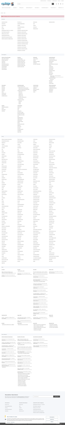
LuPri (18, 207)
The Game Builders (36, 251)
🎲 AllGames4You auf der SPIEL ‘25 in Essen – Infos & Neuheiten (56, 272)
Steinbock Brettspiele (36, 244)
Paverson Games (51, 219)
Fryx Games (51, 174)
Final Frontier (35, 172)
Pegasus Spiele (35, 221)
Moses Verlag (35, 212)
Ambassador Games (52, 139)
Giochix (50, 184)
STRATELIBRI (3, 246)
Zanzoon (19, 261)
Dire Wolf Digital (4, 167)
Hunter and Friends (20, 194)
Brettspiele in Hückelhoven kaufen (23, 43)
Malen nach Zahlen (36, 89)
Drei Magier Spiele (36, 169)
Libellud (3, 204)
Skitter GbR (19, 237)
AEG (2, 149)
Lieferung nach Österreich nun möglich (8, 324)
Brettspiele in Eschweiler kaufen (22, 40)
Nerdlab (3, 214)
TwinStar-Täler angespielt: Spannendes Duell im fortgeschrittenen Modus (40, 284)
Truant (3, 254)
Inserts (3, 108)
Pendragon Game (51, 221)
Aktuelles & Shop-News (21, 336)
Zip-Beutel (3, 110)
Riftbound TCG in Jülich (5, 33)
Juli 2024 (3, 323)
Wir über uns (7, 404)
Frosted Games (35, 174)
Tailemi (19, 249)
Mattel (3, 209)
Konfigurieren (52, 419)
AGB (34, 23)
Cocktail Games (4, 162)
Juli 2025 (34, 315)
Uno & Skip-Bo (4, 94)
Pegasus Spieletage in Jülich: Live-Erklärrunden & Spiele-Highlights (40, 307)
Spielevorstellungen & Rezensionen (7, 336)
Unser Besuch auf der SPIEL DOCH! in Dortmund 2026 (39, 276)
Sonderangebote (4, 66)
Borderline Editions (52, 179)
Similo (3, 91)
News (59, 0)
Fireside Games (51, 172)
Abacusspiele (20, 177)
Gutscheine (3, 61)
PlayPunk (50, 224)
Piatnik (34, 222)
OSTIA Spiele (51, 217)
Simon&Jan (50, 236)
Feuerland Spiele (20, 172)
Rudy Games (4, 234)
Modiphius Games (4, 212)
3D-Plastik (3, 147)
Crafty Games (35, 139)
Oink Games (19, 217)
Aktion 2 (50, 144)
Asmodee (3, 154)
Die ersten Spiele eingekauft (53, 327)
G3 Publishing (4, 184)
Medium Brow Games (52, 209)
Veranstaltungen (4, 69)
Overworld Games (20, 219)
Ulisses (3, 256)
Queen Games (4, 229)
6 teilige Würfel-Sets (52, 86)
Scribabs (3, 144)
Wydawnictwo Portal (36, 259)
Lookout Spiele (51, 204)
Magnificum (3, 142)
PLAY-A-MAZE (20, 142)
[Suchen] (34, 4)
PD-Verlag (3, 221)
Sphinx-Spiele (51, 239)
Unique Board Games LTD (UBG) (54, 256)
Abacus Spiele (35, 147)
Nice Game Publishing (36, 214)
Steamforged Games (21, 244)
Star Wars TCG (4, 93)
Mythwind (19, 125)
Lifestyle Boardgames (21, 204)
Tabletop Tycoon (4, 249)
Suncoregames (20, 247)
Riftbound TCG (21, 95)
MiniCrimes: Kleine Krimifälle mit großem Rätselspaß (39, 290)
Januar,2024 (35, 323)
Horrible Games (51, 192)
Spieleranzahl (55, 0)
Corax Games (19, 162)
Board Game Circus (5, 159)
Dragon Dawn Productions (53, 167)
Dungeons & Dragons (36, 61)
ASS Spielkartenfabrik (21, 154)
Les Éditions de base (52, 202)
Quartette (3, 90)
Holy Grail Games (35, 192)
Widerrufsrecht (35, 28)
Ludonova (3, 207)
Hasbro (50, 189)
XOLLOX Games (4, 261)
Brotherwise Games (52, 159)
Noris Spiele (35, 216)
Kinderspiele (51, 66)
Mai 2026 (19, 269)
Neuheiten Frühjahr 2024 (21, 65)
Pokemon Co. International (6, 226)
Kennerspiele (51, 69)
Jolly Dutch (19, 197)
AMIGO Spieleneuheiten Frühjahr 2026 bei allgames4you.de (39, 303)
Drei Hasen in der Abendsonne (22, 169)
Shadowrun (35, 62)
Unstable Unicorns (4, 95)
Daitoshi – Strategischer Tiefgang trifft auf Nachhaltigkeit (8, 318)
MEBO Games (35, 209)
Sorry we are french (5, 239)
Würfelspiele (51, 90)
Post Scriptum (51, 226)
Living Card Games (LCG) (21, 86)
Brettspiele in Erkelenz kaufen (22, 38)
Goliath (3, 187)
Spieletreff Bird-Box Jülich (5, 35)
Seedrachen (51, 316)
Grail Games (19, 187)
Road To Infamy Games (36, 232)
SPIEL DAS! (3, 241)
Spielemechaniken (43, 0)
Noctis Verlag (19, 216)
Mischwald (3, 87)
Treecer (19, 252)
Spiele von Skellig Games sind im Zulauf (40, 327)
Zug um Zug (19, 131)
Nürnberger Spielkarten (52, 216)
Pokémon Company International (7, 139)
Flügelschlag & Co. (20, 118)
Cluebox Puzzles (35, 86)
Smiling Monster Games (5, 140)
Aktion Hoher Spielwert (5, 58)
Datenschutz (12, 422)
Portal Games (35, 226)
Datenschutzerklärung (20, 396)
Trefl (34, 252)
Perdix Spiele (4, 222)
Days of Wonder (35, 164)
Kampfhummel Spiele (52, 197)
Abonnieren (56, 396)
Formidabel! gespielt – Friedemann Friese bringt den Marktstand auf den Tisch (39, 294)
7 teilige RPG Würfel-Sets (53, 87)
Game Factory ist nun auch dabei (23, 324)
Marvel (19, 122)
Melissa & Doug (51, 142)
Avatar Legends (35, 58)
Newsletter (19, 28)
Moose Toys (19, 212)
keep (2, 199)
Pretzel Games (4, 227)
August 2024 (51, 315)
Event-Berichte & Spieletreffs (37, 336)
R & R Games (19, 229)
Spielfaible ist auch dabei (37, 328)
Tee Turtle (50, 249)
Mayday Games (20, 209)
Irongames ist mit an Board (53, 325)
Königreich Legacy (20, 121)
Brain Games (35, 159)
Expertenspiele (51, 61)
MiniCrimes (52, 79)
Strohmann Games (20, 246)
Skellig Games (4, 237)
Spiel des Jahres (4, 67)
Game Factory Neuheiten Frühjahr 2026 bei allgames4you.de (39, 300)
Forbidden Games (4, 174)
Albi (18, 149)
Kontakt (62, 0)
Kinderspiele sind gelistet (53, 324)
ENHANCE (3, 182)
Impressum (8, 422)
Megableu (3, 211)
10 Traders (19, 145)
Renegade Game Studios (21, 231)
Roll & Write (51, 80)
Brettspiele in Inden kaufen (22, 45)
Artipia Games (35, 152)
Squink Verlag (51, 242)
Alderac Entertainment (36, 149)
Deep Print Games (52, 164)
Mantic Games (35, 207)
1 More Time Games (5, 145)
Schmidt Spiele (35, 234)
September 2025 (4, 315)
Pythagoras (50, 140)
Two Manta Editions (36, 254)
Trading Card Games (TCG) (22, 90)
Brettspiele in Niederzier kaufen (22, 48)
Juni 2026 (3, 269)
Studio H (3, 247)
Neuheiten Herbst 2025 (21, 61)
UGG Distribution (51, 254)
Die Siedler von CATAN (21, 114)
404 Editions (19, 147)
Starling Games (4, 244)
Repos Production (36, 231)
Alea (49, 149)
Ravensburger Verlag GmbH (37, 229)
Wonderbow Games (20, 259)
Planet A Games (20, 139)
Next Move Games (20, 214)
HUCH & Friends (4, 194)
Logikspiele (35, 87)
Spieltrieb (3, 242)
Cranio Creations (51, 162)
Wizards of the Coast (5, 259)
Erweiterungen (51, 83)
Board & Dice (19, 159)
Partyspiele (50, 74)
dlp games (19, 167)
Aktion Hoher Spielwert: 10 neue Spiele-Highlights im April (39, 313)
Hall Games (19, 189)
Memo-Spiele (51, 73)
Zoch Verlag (51, 261)
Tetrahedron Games (5, 251)
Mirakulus (34, 211)
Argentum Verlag (20, 152)
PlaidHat (3, 224)
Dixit (18, 116)
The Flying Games (20, 251)
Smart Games (35, 237)
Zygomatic (3, 262)
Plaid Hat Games (51, 222)
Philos (18, 222)
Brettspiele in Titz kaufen (21, 50)
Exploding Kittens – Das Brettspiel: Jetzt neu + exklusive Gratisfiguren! (40, 318)
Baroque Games (4, 179)
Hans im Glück (35, 189)
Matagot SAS (51, 207)
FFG (2, 172)
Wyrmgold (50, 259)
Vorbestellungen (20, 58)
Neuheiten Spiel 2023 (21, 66)
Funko (50, 182)
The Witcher (19, 130)
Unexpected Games (36, 256)
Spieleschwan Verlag (52, 241)
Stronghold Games (36, 246)
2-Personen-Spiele (52, 58)
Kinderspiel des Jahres (5, 65)
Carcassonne (19, 110)
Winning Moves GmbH (52, 257)
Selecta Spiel (19, 236)
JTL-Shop (60, 423)
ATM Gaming (35, 154)
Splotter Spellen (35, 242)
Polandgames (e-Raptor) (21, 226)
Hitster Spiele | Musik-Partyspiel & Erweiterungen (55, 76)
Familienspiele (51, 67)
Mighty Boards (20, 211)
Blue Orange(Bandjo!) (21, 179)
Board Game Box (35, 157)
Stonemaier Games (52, 244)
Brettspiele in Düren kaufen (22, 35)
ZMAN (34, 261)
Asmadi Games (51, 152)
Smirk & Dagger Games (52, 237)
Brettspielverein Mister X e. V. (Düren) (7, 30)
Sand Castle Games (20, 234)
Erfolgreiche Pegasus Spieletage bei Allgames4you (38, 287)
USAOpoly (19, 257)
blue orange (19, 157)
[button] (56, 3)
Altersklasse (49, 0)
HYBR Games (35, 194)
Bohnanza (3, 86)
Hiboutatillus (4, 192)
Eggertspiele (51, 169)
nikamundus (51, 214)
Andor (18, 108)
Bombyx (34, 179)
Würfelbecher (51, 89)
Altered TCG (20, 91)
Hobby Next (3, 62)
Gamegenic (3, 177)
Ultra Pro (19, 256)
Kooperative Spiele (52, 70)
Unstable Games (4, 257)
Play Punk (34, 224)
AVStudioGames (51, 154)
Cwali (2, 164)
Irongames (3, 197)
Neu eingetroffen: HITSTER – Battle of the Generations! (39, 310)
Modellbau (35, 90)
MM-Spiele (50, 211)
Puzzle (34, 91)
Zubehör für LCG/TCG (21, 99)
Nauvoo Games (51, 212)
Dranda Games (4, 169)
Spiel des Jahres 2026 (21, 270)
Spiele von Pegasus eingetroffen (38, 325)
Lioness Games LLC (36, 204)
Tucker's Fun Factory (21, 254)
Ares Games (3, 152)
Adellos (50, 147)
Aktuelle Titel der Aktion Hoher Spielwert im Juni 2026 (8, 275)
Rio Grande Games (4, 232)
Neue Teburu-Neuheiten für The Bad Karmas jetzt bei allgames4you (40, 280)
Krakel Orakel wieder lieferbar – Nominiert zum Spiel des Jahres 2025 (24, 318)
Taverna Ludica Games (36, 249)
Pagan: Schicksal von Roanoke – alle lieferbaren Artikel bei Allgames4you (7, 272)
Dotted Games (35, 167)
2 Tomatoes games (36, 145)
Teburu (50, 65)
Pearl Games (19, 221)
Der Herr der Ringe (20, 112)
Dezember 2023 (51, 323)
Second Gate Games (5, 236)
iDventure (50, 194)
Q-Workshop (51, 227)
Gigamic (34, 184)
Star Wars (19, 127)
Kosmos (3, 202)
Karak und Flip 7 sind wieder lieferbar (39, 281)
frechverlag (35, 182)
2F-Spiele (50, 145)
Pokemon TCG (21, 94)
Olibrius (34, 217)
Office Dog (3, 217)
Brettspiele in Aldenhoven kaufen (23, 30)
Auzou (34, 140)
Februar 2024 (20, 323)
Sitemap (19, 25)
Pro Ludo (19, 227)
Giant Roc (19, 184)
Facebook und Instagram (37, 329)
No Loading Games (4, 216)
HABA (2, 189)
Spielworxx (19, 242)
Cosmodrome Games (36, 162)
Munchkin (3, 89)
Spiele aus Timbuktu (21, 241)
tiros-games (3, 252)
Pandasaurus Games (36, 219)
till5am (50, 251)
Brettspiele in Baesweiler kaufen (22, 33)
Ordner (20, 102)
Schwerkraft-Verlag (52, 234)
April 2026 (34, 269)
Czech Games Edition (21, 164)
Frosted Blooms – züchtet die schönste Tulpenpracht (39, 297)
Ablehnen (52, 421)
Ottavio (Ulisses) (4, 219)
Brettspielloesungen (21, 140)
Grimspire (50, 187)
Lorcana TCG (20, 93)
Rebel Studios (4, 231)
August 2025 (19, 315)
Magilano (34, 144)
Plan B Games (20, 224)
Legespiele (50, 71)
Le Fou (18, 202)
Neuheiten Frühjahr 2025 (21, 62)
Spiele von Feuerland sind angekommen (40, 324)
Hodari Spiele (20, 192)
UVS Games (35, 142)
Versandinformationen (8, 409)
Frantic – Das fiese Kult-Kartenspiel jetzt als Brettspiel (24, 321)
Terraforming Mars (20, 129)
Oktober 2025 (51, 269)
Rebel (50, 229)
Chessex (19, 144)
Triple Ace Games (51, 252)
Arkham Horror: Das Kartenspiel (23, 87)
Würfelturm (51, 91)
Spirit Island (19, 126)
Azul (18, 109)
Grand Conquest (35, 187)
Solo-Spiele (50, 62)
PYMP (34, 227)
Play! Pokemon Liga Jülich (37, 406)
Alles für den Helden (52, 177)
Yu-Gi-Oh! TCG (21, 98)
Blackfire (3, 157)
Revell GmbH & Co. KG (52, 231)
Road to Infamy (20, 232)
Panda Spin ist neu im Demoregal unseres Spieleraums (24, 273)
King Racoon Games (36, 199)
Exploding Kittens (20, 117)
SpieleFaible (35, 241)
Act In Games (35, 177)
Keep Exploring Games (21, 199)
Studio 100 (50, 246)
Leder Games (35, 202)
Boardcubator (51, 157)
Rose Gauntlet (51, 232)
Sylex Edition (35, 247)
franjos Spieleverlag (21, 174)
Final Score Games (20, 182)
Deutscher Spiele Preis (21, 113)
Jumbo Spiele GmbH (36, 197)
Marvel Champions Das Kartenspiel (24, 89)
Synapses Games (51, 247)
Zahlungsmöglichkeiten (21, 23)
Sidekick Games (35, 236)
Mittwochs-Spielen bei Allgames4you (7, 38)
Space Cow (19, 239)
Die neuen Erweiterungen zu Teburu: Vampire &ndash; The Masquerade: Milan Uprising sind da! (40, 272)
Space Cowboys (35, 239)
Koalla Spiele (51, 199)
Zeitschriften (4, 109)
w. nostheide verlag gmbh (37, 257)
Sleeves (20, 103)
